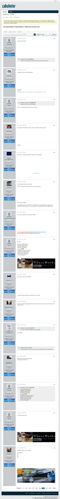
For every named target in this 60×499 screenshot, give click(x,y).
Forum (7, 17)
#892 (54, 212)
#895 (54, 301)
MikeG (9, 158)
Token (9, 245)
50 (29, 488)
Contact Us (32, 493)
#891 (54, 181)
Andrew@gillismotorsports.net (32, 233)
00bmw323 (9, 131)
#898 (54, 384)
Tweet (9, 55)
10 (26, 488)
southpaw (9, 76)
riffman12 (9, 454)
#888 (54, 99)
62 (49, 488)
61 (46, 488)
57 (33, 488)
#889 (54, 125)
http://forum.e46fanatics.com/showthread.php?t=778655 (34, 92)
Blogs (11, 11)
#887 (54, 70)
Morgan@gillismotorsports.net (38, 232)
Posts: (7, 51)
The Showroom (16, 17)
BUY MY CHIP (36, 173)
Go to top (54, 493)
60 (43, 488)
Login (56, 1)
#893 (54, 239)
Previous (19, 488)
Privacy (38, 493)
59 (39, 488)
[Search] (29, 34)
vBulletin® (50, 496)
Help (27, 493)
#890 (54, 152)
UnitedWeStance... (9, 307)
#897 (54, 356)
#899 (54, 412)
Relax (9, 105)
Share (9, 53)
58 (36, 488)
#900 (54, 448)
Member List (6, 14)
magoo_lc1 (9, 280)
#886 (54, 38)
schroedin (9, 44)
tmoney (9, 187)
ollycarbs (9, 362)
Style (11, 17)
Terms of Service (46, 493)
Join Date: (6, 50)
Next (54, 488)
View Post (35, 102)
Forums (5, 11)
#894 (54, 274)
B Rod (9, 390)
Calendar (12, 14)
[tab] (5, 32)
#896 (54, 324)
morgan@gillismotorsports (11, 218)
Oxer (9, 330)
